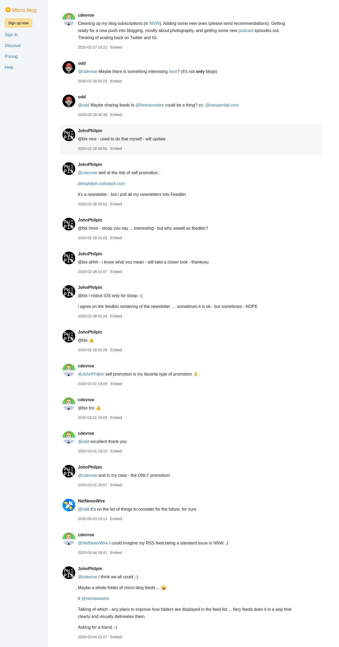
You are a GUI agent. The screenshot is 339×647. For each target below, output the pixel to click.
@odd (86, 105)
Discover (13, 45)
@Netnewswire (152, 105)
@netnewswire (98, 598)
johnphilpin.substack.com (104, 183)
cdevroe (88, 15)
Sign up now (18, 23)
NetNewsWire (93, 501)
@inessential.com (224, 105)
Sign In (11, 35)
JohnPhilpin (92, 130)
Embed (118, 47)
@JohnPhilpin (93, 374)
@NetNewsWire (95, 543)
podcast (248, 30)
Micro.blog (24, 10)
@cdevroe (90, 71)
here (175, 71)
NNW (157, 23)
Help (9, 67)
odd (84, 63)
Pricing (11, 56)
